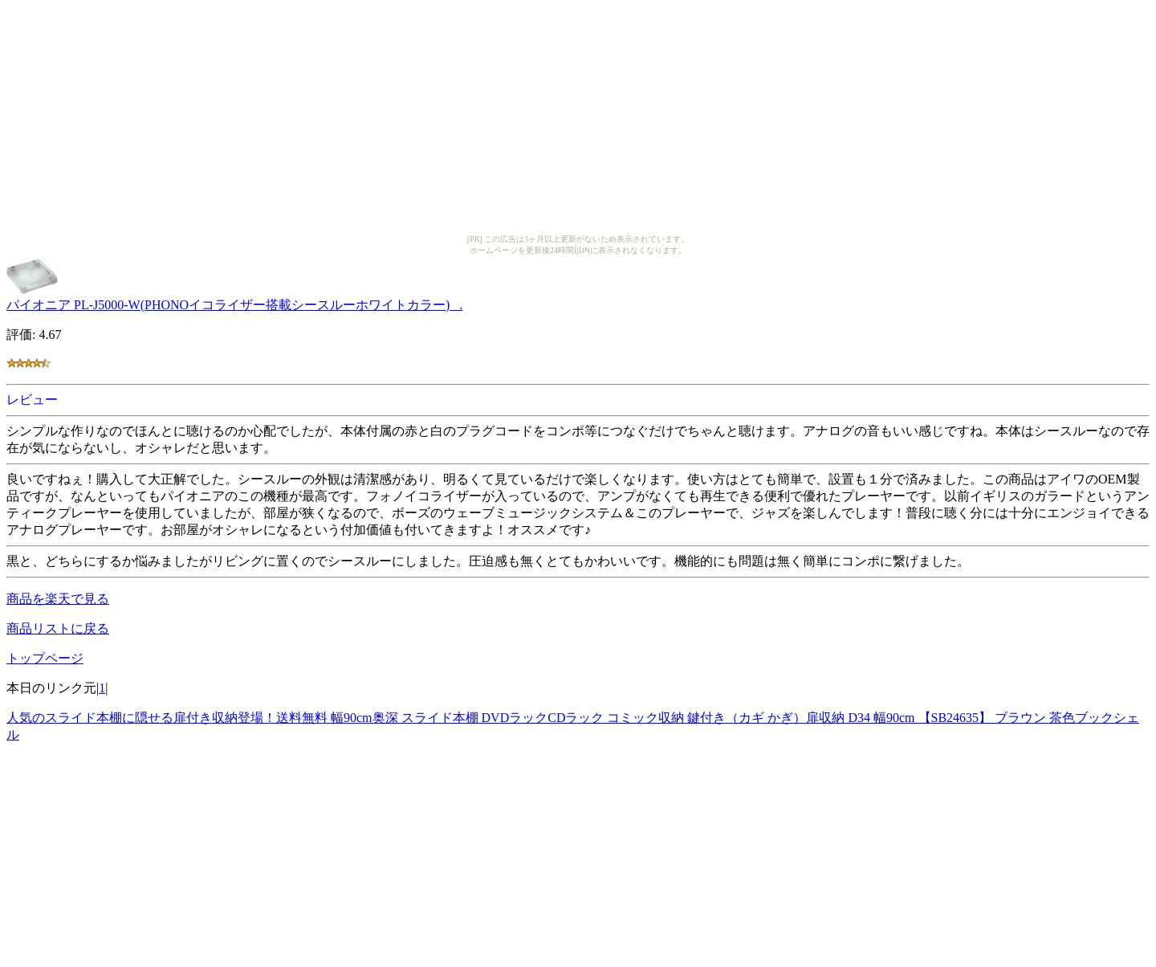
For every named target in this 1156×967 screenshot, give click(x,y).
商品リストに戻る (57, 628)
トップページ (44, 658)
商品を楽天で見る (57, 599)
